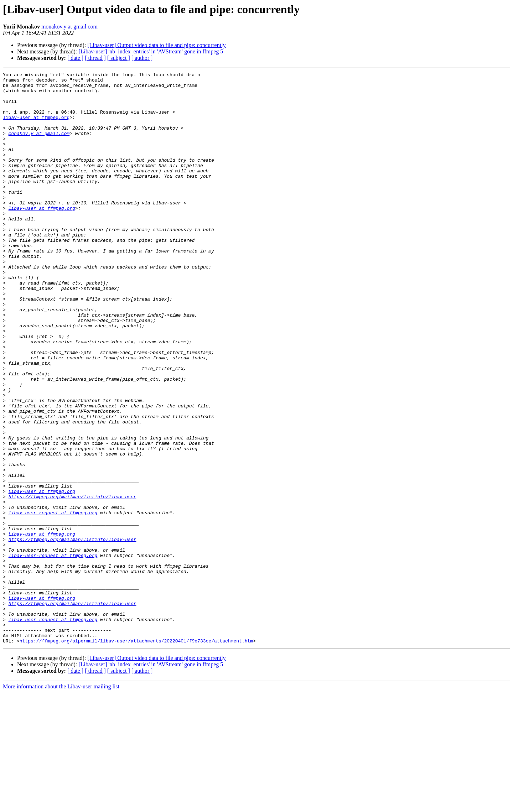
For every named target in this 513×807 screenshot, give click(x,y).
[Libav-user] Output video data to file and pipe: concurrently (156, 45)
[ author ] (142, 58)
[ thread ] (95, 58)
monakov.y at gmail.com (69, 27)
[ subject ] (118, 58)
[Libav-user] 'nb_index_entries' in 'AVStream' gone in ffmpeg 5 (150, 51)
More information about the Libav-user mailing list (61, 801)
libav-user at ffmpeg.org (36, 127)
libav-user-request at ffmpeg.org (53, 601)
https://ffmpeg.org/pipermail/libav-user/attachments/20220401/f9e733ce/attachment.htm (136, 755)
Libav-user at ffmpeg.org (42, 575)
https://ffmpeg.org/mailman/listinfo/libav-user (72, 582)
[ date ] (75, 58)
